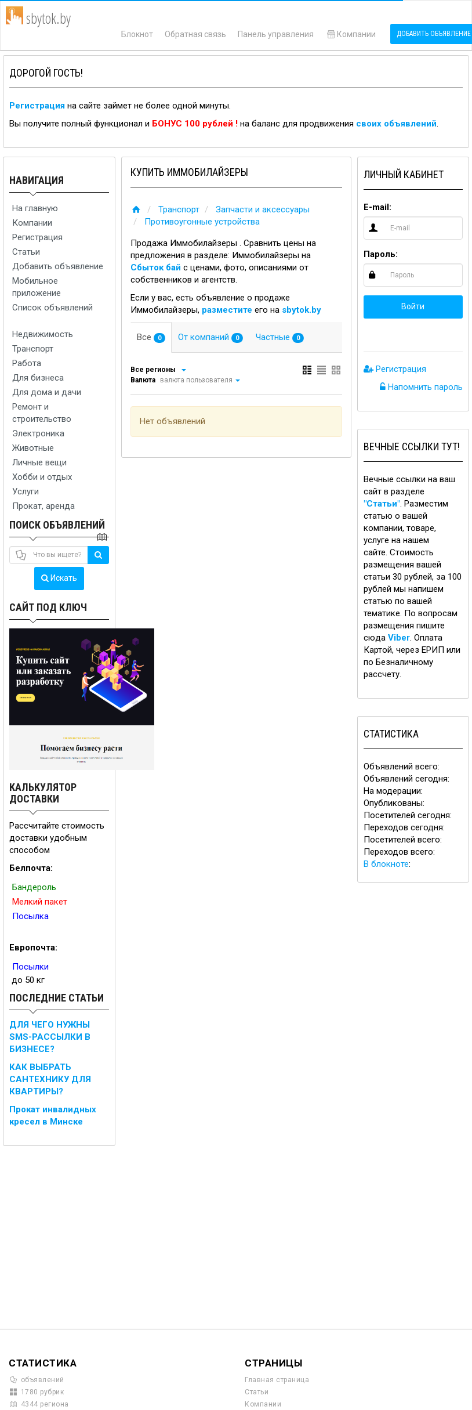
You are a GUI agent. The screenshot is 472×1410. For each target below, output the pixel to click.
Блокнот (137, 34)
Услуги (25, 491)
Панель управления (276, 34)
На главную (35, 208)
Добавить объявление (57, 266)
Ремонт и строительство (41, 413)
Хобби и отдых (42, 477)
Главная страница (277, 1380)
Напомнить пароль (421, 387)
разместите (227, 310)
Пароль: (381, 254)
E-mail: (377, 207)
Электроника (38, 433)
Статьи (26, 252)
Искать (59, 578)
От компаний (210, 337)
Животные (33, 448)
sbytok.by (301, 310)
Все (151, 337)
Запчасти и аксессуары (263, 209)
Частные (280, 337)
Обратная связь (195, 34)
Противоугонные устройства (202, 221)
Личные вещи (39, 462)
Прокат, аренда (43, 506)
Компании (350, 34)
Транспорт (32, 349)
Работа (26, 363)
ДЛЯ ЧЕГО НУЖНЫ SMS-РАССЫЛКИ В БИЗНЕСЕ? (49, 1036)
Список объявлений (52, 307)
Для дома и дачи (46, 392)
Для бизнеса (38, 378)
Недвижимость (42, 334)
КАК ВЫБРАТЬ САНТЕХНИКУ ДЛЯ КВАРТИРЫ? (50, 1079)
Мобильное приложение (36, 287)
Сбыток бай (155, 267)
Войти (412, 306)
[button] (375, 332)
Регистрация (37, 105)
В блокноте (386, 864)
